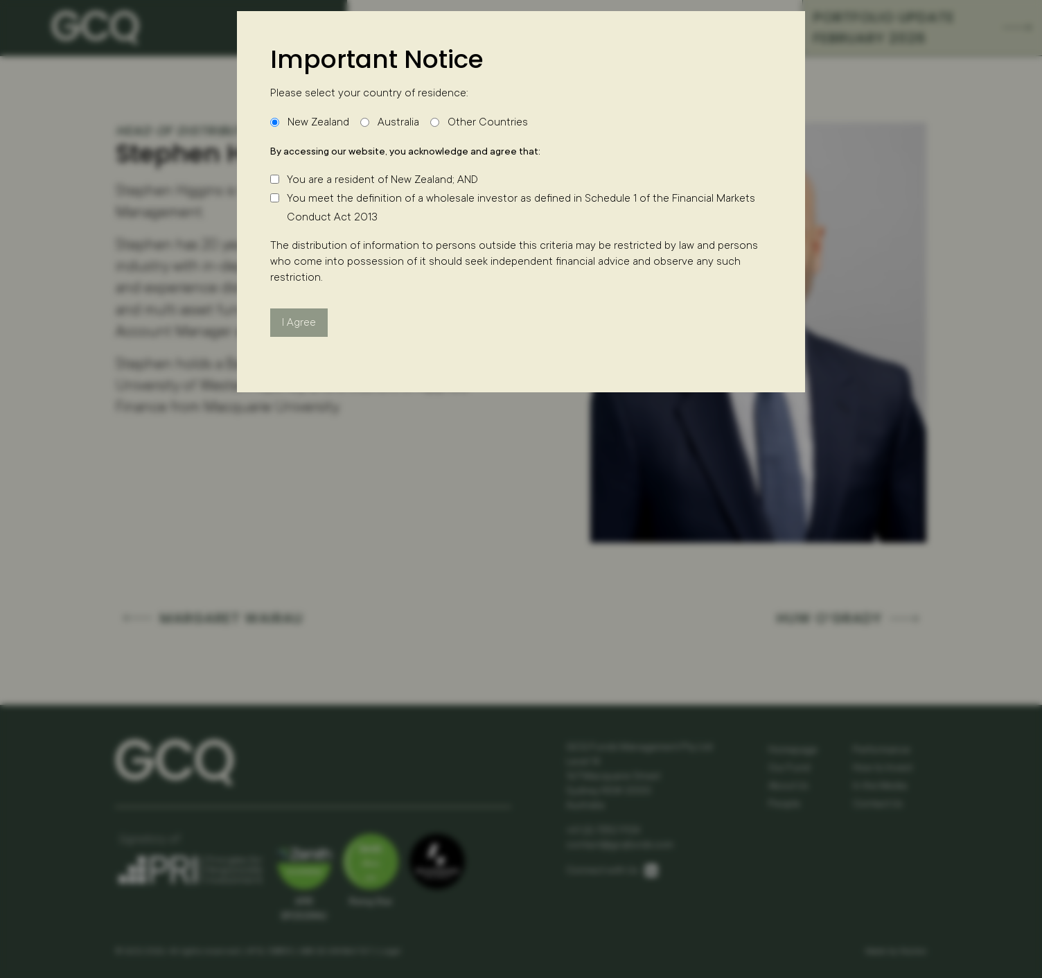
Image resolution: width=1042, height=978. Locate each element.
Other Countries (488, 122)
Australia (398, 122)
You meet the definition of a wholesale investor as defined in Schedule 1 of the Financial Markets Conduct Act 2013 (521, 207)
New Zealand (318, 122)
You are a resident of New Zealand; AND (382, 179)
